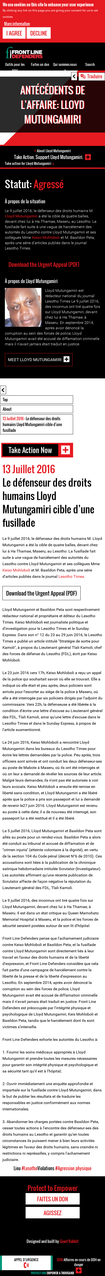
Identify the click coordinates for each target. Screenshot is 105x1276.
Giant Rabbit (69, 1241)
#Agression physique (73, 1168)
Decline (38, 33)
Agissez (52, 1213)
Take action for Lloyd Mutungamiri (28, 163)
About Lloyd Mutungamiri (54, 150)
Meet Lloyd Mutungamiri (35, 359)
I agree (14, 33)
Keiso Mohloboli (46, 237)
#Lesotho (29, 1168)
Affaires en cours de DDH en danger (79, 1262)
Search (90, 64)
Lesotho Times (71, 576)
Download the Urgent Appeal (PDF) (44, 264)
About (7, 409)
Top (5, 399)
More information (17, 24)
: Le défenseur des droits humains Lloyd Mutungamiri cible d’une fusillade (32, 424)
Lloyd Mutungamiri (21, 216)
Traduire (94, 76)
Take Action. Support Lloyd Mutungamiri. (48, 157)
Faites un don (40, 64)
